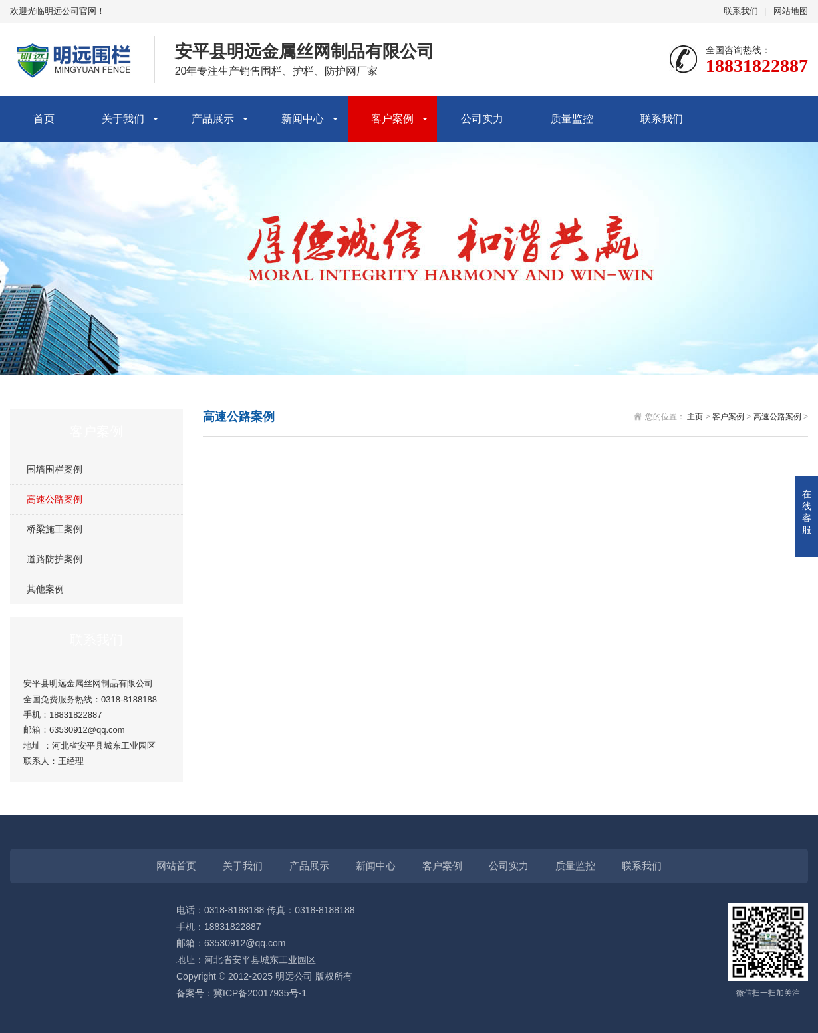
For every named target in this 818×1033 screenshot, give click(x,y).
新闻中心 (302, 118)
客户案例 (392, 118)
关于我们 (123, 118)
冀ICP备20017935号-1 (260, 993)
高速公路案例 (54, 499)
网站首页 (176, 865)
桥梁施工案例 (54, 529)
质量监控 (572, 118)
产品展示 (213, 118)
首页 (44, 118)
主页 (695, 416)
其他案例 (45, 589)
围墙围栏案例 (54, 469)
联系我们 (741, 11)
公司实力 (482, 118)
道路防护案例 (54, 559)
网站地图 (790, 11)
